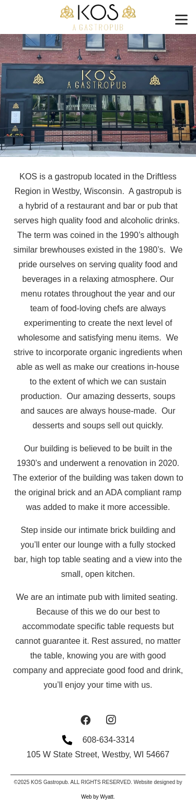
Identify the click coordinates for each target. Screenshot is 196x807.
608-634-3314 (109, 739)
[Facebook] (85, 720)
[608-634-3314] (72, 740)
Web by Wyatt (97, 797)
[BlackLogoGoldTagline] (98, 17)
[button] (181, 20)
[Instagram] (110, 720)
